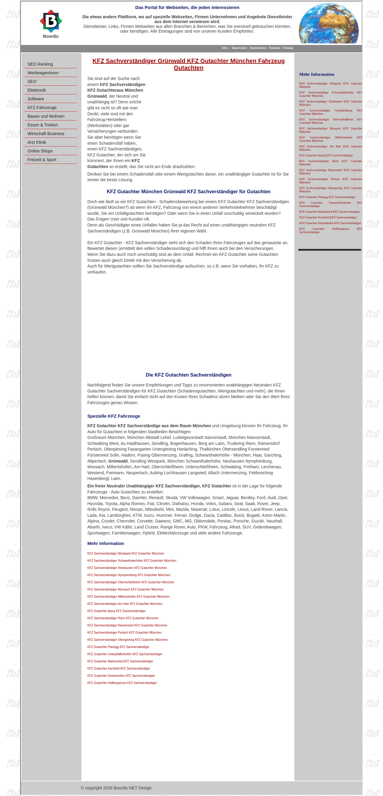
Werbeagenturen (43, 72)
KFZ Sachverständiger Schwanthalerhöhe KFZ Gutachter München (131, 560)
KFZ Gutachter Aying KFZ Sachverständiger (116, 611)
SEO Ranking (40, 64)
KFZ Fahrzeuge (42, 107)
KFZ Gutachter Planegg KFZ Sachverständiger (118, 647)
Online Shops (40, 151)
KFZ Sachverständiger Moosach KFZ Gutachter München (125, 589)
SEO (32, 81)
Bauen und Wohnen (46, 116)
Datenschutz (258, 47)
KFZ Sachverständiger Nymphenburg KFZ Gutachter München (128, 575)
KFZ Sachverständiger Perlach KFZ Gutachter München (124, 632)
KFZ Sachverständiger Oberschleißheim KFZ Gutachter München (130, 582)
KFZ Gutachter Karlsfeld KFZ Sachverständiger (118, 668)
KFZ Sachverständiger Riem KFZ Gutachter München (123, 618)
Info (224, 47)
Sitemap (288, 47)
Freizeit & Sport (42, 159)
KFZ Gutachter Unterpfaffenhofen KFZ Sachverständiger (124, 654)
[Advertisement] (218, 119)
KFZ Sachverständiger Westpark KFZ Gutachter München (125, 553)
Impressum (239, 47)
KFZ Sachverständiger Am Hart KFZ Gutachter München (124, 603)
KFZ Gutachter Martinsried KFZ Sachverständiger (120, 661)
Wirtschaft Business (46, 133)
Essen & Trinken (43, 125)
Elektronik (37, 90)
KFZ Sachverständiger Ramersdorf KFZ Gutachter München (127, 625)
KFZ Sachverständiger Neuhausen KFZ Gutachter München (127, 568)
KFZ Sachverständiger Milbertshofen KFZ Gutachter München (128, 596)
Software (36, 98)
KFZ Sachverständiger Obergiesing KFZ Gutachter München (127, 639)
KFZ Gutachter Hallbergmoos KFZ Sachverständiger (122, 683)
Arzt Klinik (37, 142)
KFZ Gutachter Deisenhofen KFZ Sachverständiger (121, 675)
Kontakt (274, 47)
